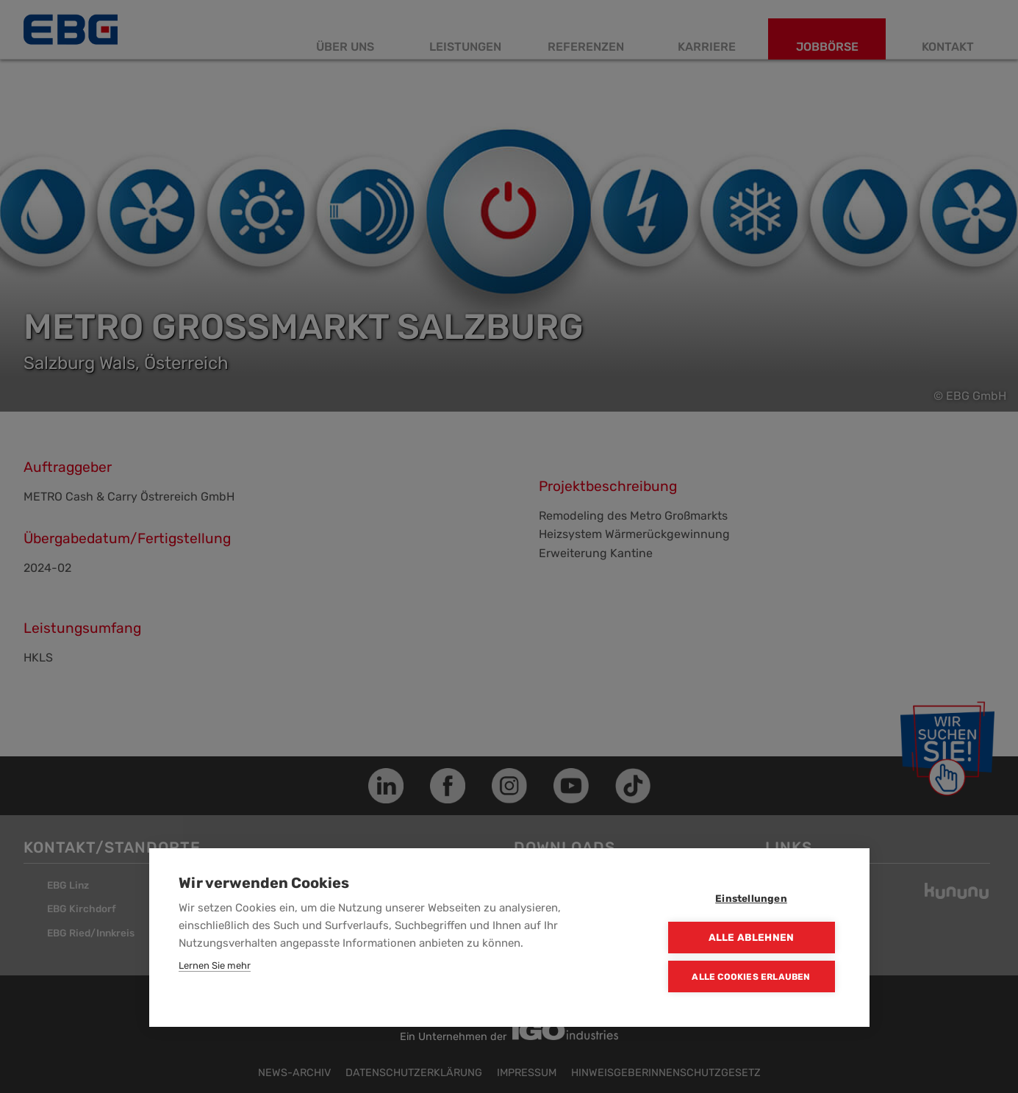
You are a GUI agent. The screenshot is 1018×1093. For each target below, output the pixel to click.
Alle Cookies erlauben (751, 977)
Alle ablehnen (752, 937)
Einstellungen (751, 898)
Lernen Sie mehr (215, 965)
